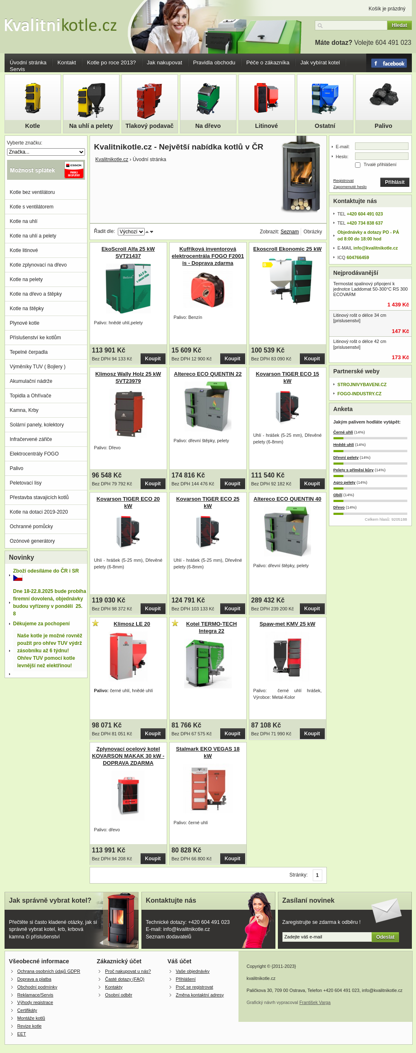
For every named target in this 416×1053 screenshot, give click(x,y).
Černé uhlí (343, 432)
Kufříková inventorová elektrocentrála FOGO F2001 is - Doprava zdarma (208, 256)
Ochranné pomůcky (31, 526)
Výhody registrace (35, 1002)
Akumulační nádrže (31, 381)
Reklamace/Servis (35, 994)
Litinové (266, 125)
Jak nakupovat (164, 62)
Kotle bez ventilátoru (32, 192)
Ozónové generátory (32, 541)
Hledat (399, 25)
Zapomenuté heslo (350, 186)
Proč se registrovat (194, 986)
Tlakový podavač (150, 125)
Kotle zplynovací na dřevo (38, 265)
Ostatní (325, 125)
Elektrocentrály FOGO (34, 454)
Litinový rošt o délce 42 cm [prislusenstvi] (360, 344)
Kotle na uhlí (24, 221)
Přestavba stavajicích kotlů (39, 497)
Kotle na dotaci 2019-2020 (39, 512)
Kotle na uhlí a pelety (33, 236)
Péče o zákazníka (267, 62)
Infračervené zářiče (31, 439)
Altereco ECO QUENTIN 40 (287, 499)
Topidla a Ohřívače (30, 396)
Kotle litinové (24, 250)
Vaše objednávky (192, 971)
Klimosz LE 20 (132, 624)
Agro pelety (344, 482)
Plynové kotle (24, 323)
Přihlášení (186, 979)
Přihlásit (394, 182)
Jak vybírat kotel (320, 62)
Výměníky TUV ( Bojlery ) (38, 367)
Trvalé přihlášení (380, 164)
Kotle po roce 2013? (111, 62)
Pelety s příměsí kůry (353, 470)
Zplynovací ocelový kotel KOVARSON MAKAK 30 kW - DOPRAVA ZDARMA (128, 756)
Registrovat (343, 180)
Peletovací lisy (26, 483)
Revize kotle (29, 1026)
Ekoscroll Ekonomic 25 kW (287, 249)
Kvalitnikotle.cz (111, 159)
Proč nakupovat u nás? (128, 971)
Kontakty (113, 986)
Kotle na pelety (26, 279)
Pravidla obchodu (214, 62)
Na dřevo (208, 125)
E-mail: (343, 146)
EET (21, 1033)
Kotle (32, 125)
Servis (17, 69)
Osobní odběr (118, 994)
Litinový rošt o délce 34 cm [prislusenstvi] (360, 318)
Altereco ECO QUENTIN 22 (207, 374)
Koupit (153, 359)
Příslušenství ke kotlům (35, 337)
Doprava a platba (34, 979)
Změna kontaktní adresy (200, 994)
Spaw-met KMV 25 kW (288, 624)
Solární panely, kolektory (37, 425)
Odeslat (385, 937)
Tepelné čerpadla (29, 352)
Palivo (383, 125)
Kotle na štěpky (27, 308)
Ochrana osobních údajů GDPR (48, 971)
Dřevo (339, 507)
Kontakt (67, 62)
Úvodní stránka (28, 62)
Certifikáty (27, 1010)
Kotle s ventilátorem (32, 207)
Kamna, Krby (24, 410)
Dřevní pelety (346, 457)
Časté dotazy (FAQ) (124, 979)
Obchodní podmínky (37, 986)
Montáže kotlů (31, 1018)
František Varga (315, 1002)
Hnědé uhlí (343, 444)
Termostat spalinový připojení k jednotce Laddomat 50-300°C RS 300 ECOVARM (370, 289)
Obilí (338, 494)
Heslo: (342, 156)
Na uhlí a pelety (91, 125)
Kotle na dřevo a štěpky (36, 294)
